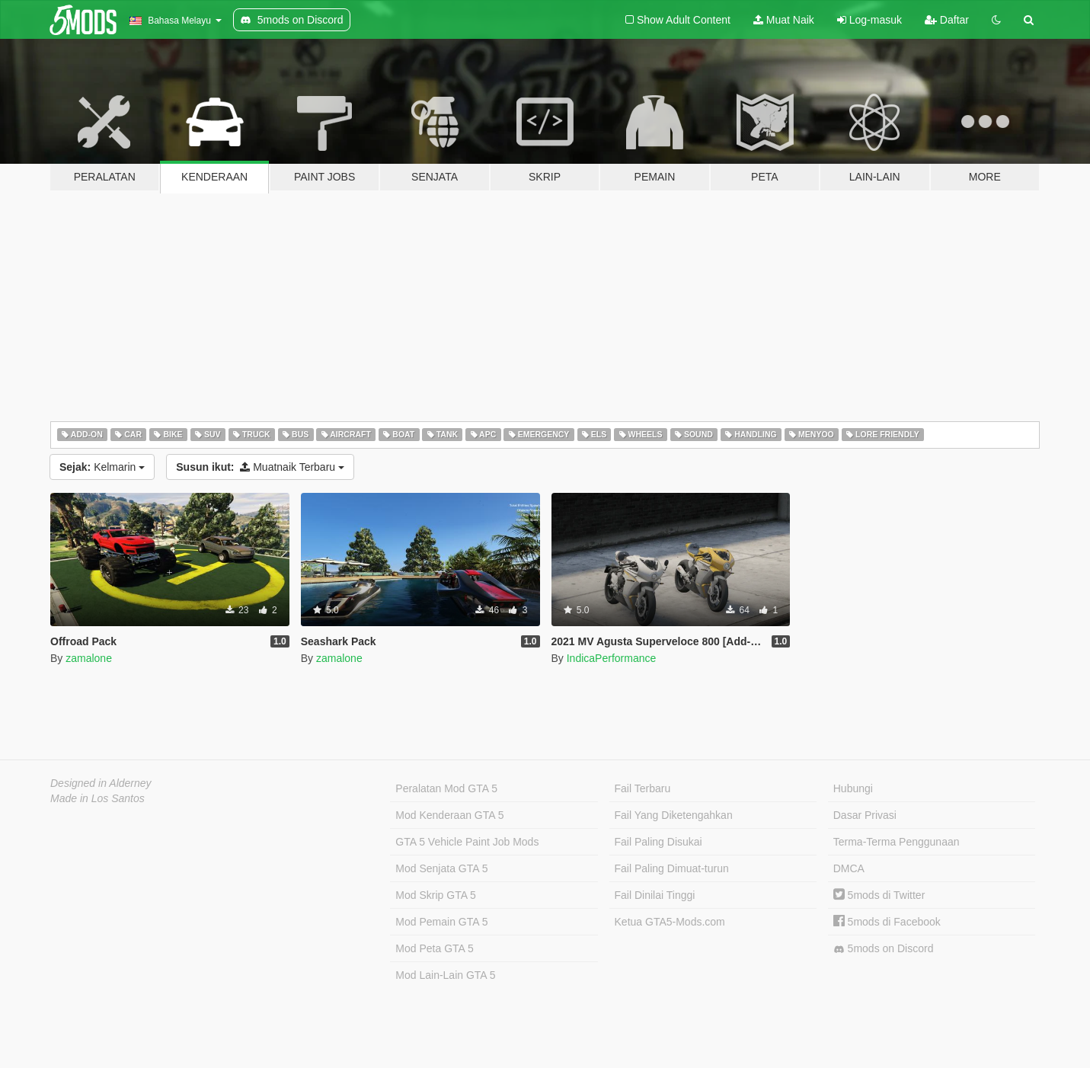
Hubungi (853, 788)
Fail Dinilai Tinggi (655, 895)
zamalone (89, 658)
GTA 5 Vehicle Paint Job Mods (467, 842)
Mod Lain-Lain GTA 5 (445, 975)
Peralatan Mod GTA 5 (446, 788)
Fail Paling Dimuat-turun (672, 868)
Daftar (947, 20)
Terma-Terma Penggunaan (896, 842)
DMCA (849, 868)
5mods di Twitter (879, 895)
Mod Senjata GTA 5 (441, 868)
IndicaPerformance (612, 658)
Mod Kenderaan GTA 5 (449, 815)
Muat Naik (783, 20)
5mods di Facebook (887, 922)
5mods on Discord (883, 948)
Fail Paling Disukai (658, 842)
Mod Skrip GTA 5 (435, 895)
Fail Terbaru (643, 788)
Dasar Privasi (865, 815)
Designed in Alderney (101, 783)
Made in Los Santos (97, 798)
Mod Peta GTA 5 (434, 948)
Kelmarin (102, 467)
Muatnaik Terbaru (260, 467)
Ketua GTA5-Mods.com (670, 922)
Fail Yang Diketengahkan (674, 815)
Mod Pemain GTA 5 (441, 922)
